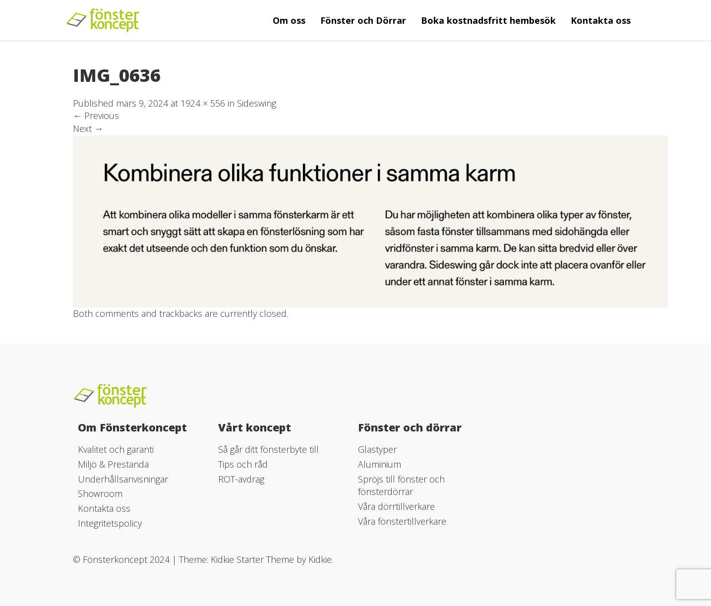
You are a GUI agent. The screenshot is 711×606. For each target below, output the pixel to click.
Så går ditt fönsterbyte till (268, 449)
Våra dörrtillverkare (396, 506)
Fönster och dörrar (410, 427)
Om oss (289, 20)
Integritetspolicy (110, 523)
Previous (96, 115)
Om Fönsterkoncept (132, 427)
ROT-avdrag (241, 479)
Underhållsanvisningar (123, 479)
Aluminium (379, 464)
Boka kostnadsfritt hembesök (488, 20)
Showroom (100, 493)
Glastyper (377, 449)
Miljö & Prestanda (113, 464)
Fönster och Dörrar (363, 20)
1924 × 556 (202, 103)
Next (88, 128)
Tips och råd (243, 464)
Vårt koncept (254, 427)
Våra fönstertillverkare (402, 521)
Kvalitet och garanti (116, 449)
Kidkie (320, 559)
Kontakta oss (601, 20)
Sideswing (256, 103)
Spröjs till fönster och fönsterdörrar (401, 485)
